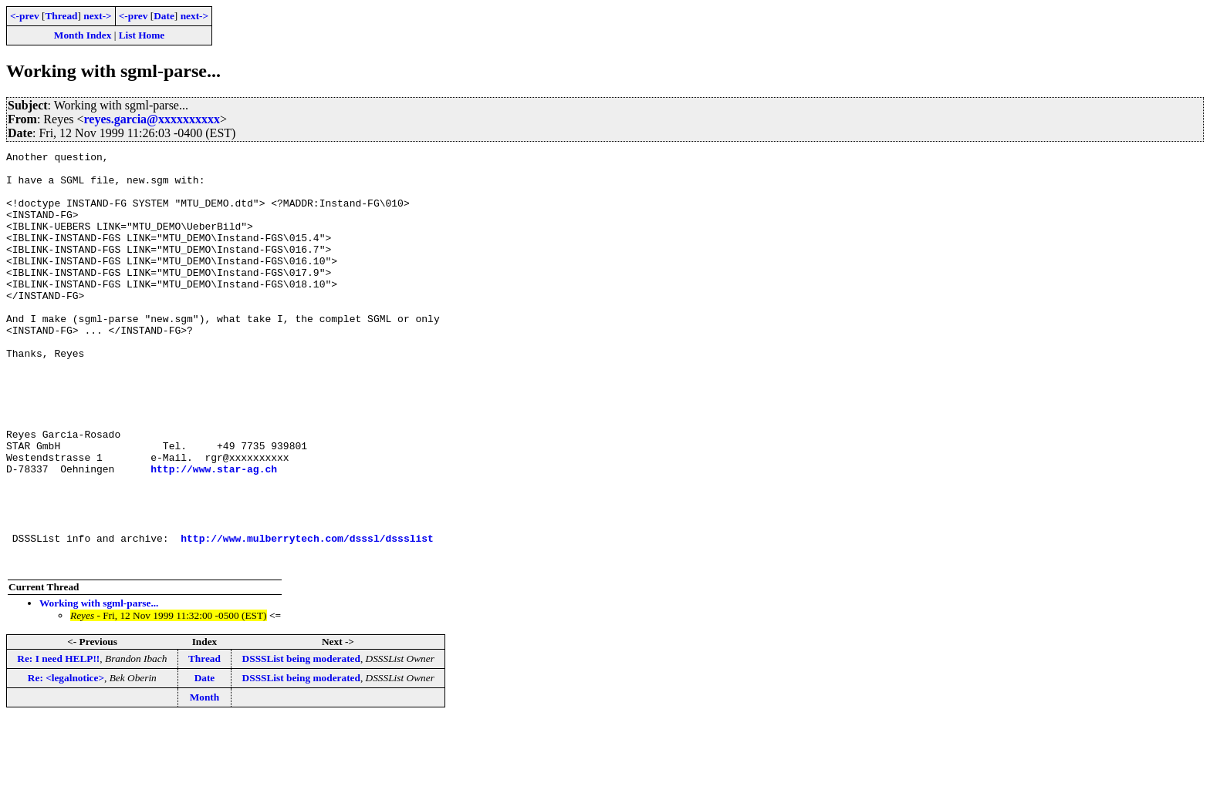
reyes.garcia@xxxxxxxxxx (152, 119)
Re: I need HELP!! (58, 742)
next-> (97, 16)
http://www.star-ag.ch (213, 533)
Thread (61, 16)
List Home (142, 35)
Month (205, 780)
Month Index (82, 35)
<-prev (24, 16)
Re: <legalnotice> (66, 761)
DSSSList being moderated (301, 742)
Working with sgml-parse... (98, 686)
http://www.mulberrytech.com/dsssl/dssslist (307, 616)
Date (164, 16)
